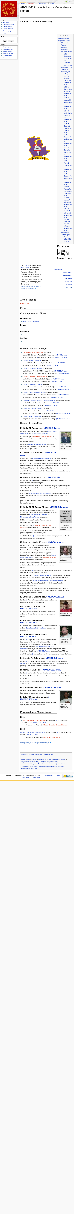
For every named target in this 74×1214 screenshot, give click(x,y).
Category (24, 754)
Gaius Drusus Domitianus (32, 360)
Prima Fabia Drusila (49, 557)
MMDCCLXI (49, 670)
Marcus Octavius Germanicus (34, 368)
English (33, 759)
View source (42, 3)
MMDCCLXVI (61, 413)
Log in (69, 1)
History (52, 3)
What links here (7, 47)
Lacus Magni (57, 269)
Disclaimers (36, 777)
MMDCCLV (56, 379)
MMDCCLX (52, 658)
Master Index (25, 759)
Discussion (31, 3)
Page (23, 3)
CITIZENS (68, 278)
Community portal (8, 24)
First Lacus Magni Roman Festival (34, 720)
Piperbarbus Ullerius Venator (30, 517)
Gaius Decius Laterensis (31, 321)
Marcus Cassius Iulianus (40, 433)
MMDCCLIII (53, 477)
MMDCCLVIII (62, 389)
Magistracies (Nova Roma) (30, 761)
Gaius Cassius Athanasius (43, 575)
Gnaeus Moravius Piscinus (38, 515)
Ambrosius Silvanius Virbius (33, 352)
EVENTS (69, 284)
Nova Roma (25, 267)
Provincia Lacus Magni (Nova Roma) (40, 754)
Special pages (7, 51)
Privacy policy (48, 775)
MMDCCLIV (59, 371)
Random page (7, 31)
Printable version (8, 53)
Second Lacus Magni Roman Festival (32, 732)
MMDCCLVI (53, 597)
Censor (22, 663)
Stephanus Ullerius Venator (37, 444)
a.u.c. (65, 355)
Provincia (27, 265)
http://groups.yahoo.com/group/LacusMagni (35, 743)
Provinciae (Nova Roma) (29, 766)
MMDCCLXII (24, 304)
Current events (7, 26)
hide (68, 36)
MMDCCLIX (25, 636)
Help (4, 33)
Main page (6, 22)
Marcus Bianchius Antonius (33, 384)
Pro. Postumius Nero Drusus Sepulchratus (49, 581)
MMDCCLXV (49, 405)
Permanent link (7, 55)
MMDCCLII (61, 363)
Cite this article (7, 58)
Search (3, 36)
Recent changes (8, 28)
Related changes (8, 49)
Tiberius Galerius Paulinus (33, 408)
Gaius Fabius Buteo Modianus (34, 392)
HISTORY (68, 281)
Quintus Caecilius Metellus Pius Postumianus (39, 400)
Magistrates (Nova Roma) (49, 761)
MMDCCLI (59, 355)
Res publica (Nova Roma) (56, 759)
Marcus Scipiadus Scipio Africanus (35, 376)
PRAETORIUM (67, 272)
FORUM (67, 288)
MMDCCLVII (26, 608)
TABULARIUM (67, 275)
